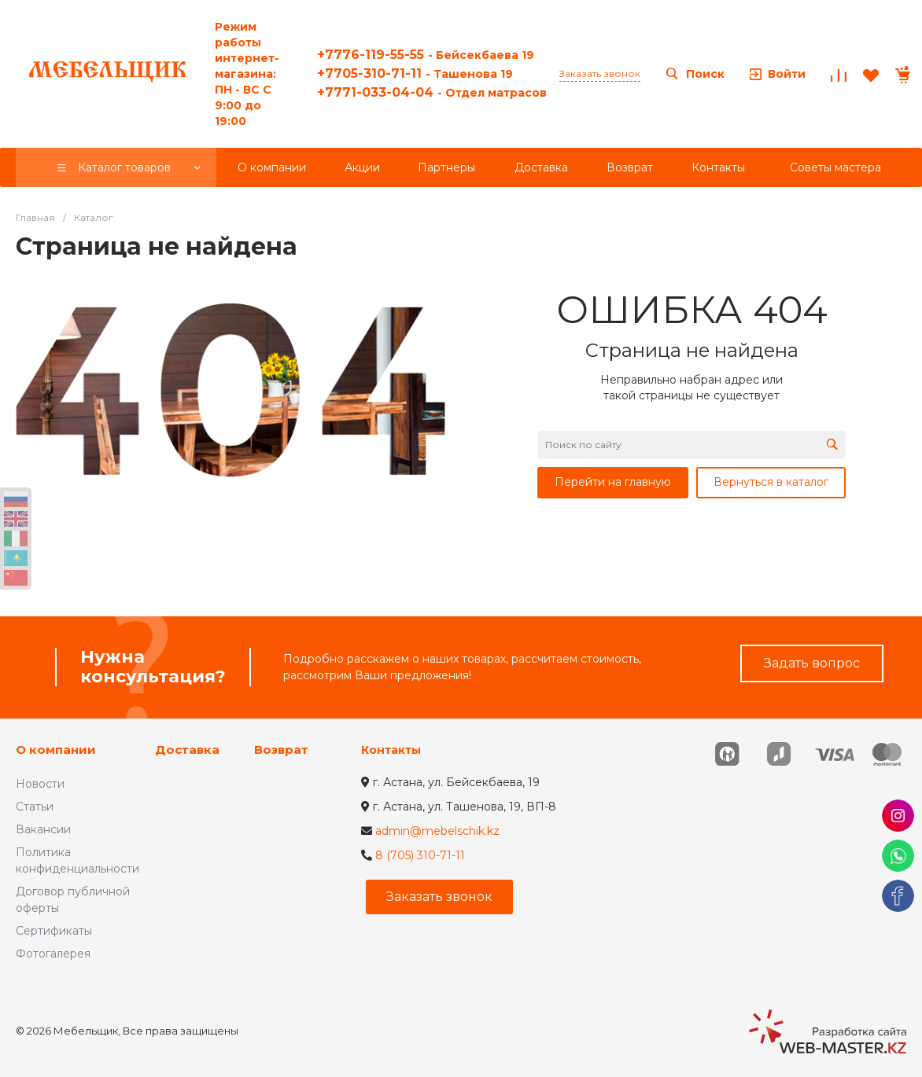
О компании (56, 749)
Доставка (187, 749)
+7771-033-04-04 (432, 92)
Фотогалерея (53, 954)
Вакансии (43, 829)
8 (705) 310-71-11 (420, 855)
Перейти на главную (613, 482)
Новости (40, 784)
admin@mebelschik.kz (437, 831)
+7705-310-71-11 (415, 73)
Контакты (391, 750)
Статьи (34, 806)
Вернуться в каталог (771, 482)
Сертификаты (54, 931)
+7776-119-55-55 (425, 54)
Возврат (281, 749)
